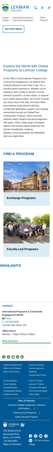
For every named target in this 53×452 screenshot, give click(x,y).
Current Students (10, 381)
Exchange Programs (21, 198)
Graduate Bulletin (10, 387)
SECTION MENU (13, 29)
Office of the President (12, 368)
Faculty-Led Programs (22, 249)
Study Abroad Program (26, 417)
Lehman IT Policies (36, 384)
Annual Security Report (38, 391)
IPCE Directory (10, 341)
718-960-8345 (12, 322)
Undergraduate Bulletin (12, 391)
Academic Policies (10, 394)
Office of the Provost (11, 372)
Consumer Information (38, 387)
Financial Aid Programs (24, 412)
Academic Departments (12, 365)
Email (8, 318)
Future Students (9, 384)
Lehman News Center (37, 375)
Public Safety (34, 394)
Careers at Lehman (36, 365)
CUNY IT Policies (36, 381)
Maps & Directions (12, 444)
